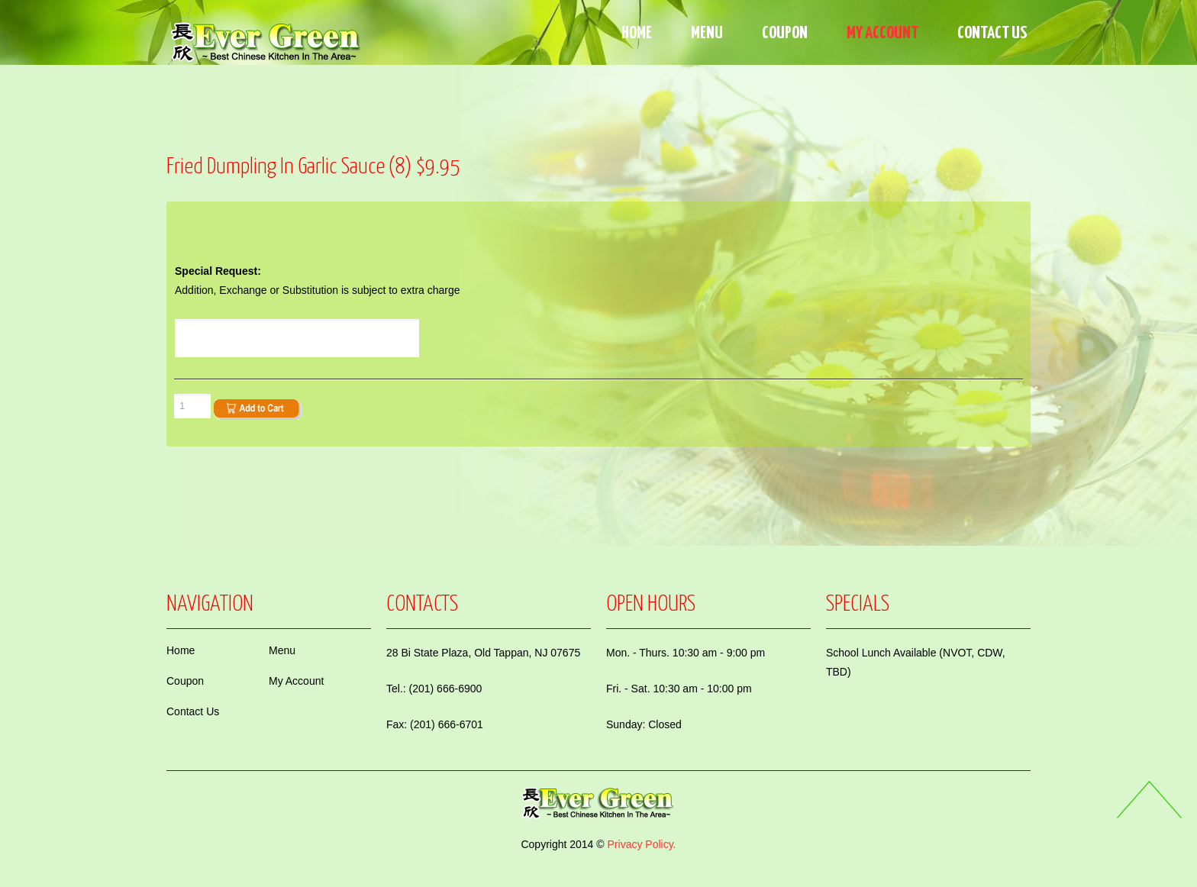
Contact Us (992, 33)
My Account (882, 33)
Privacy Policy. (642, 844)
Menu (707, 33)
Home (636, 33)
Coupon (785, 33)
